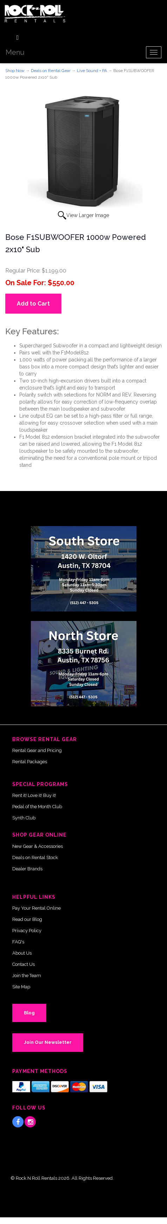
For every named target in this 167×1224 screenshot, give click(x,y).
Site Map (21, 986)
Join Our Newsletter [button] (48, 1042)
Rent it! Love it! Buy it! (34, 795)
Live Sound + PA (92, 70)
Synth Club (23, 817)
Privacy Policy (26, 930)
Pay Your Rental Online (36, 908)
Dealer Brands (27, 868)
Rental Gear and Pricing (37, 750)
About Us (22, 953)
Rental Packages (29, 761)
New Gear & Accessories (37, 846)
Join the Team (26, 975)
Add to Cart (33, 303)
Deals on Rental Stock (35, 857)
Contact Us (23, 964)
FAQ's (18, 941)
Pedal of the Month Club (37, 806)
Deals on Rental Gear (51, 70)
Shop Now (15, 70)
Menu (15, 52)
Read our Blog (27, 919)
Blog (29, 1012)
